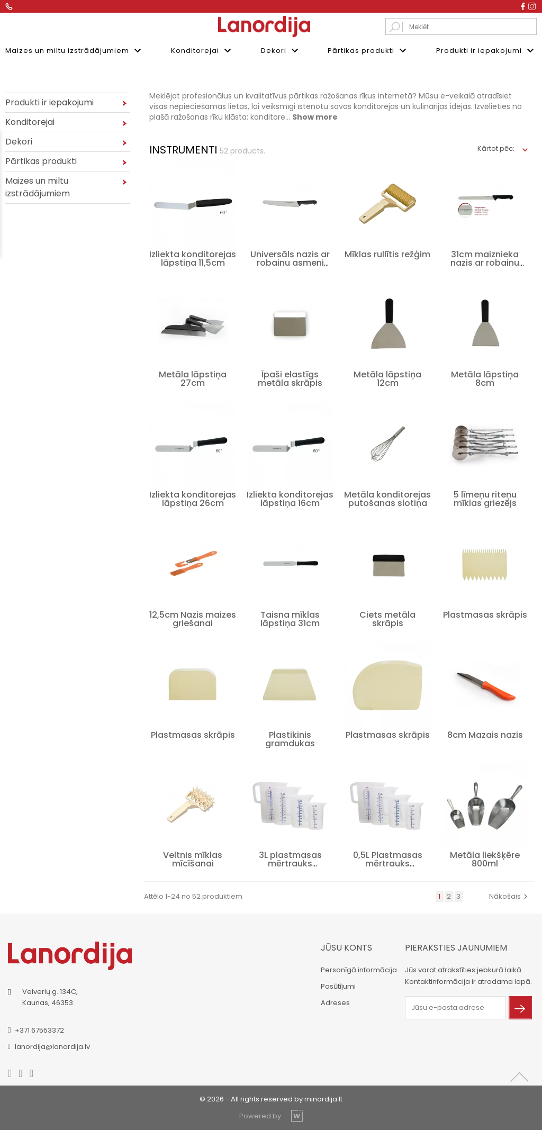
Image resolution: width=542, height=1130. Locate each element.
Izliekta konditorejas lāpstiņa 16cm (290, 498)
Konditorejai (202, 50)
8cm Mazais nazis (485, 734)
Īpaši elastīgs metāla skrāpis (290, 378)
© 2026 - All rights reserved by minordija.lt (271, 1098)
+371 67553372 (39, 1030)
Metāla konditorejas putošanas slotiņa (387, 498)
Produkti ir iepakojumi (486, 50)
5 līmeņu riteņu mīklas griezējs (485, 498)
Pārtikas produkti (368, 50)
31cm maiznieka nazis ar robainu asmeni (484, 262)
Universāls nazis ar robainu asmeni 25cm (290, 262)
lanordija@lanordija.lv (52, 1046)
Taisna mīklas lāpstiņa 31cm (290, 618)
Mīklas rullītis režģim (387, 254)
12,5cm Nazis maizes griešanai (192, 618)
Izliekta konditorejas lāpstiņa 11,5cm (192, 258)
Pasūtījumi (338, 986)
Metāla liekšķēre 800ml (485, 858)
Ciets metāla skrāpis (387, 618)
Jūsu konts (346, 947)
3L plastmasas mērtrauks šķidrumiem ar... (290, 863)
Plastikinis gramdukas (290, 738)
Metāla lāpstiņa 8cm (485, 378)
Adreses (335, 1002)
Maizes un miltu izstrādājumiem (74, 50)
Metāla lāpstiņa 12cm (387, 378)
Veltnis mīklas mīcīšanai (192, 858)
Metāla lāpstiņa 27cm (193, 378)
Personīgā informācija (359, 969)
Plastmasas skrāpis (485, 614)
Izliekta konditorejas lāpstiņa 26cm (192, 498)
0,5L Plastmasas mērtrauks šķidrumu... (387, 863)
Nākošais (509, 896)
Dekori (281, 50)
